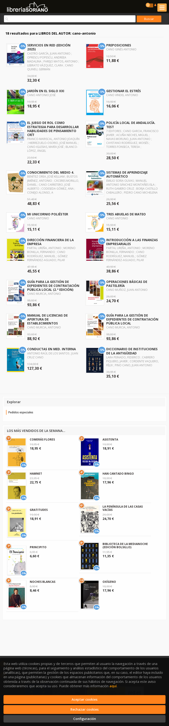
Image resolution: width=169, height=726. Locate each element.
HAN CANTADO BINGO (118, 474)
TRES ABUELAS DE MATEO (126, 214)
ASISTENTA (110, 439)
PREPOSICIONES (118, 45)
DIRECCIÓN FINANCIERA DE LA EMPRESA (50, 242)
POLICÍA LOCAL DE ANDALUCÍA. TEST (130, 124)
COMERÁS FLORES (42, 439)
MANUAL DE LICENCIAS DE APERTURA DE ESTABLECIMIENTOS (47, 319)
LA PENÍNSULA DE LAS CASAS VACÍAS (123, 508)
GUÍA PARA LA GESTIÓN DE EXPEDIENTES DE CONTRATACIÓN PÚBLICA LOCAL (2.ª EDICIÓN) (53, 285)
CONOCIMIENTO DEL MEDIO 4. (50, 172)
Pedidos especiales (20, 412)
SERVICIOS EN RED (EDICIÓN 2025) (48, 47)
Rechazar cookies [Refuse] (84, 709)
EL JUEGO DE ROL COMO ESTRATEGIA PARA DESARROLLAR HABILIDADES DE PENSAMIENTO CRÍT (53, 128)
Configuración (84, 718)
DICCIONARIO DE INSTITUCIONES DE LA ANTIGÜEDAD (132, 351)
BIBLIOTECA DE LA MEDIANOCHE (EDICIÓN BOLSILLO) (125, 545)
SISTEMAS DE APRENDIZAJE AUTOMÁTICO (127, 174)
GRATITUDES (39, 510)
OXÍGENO (109, 582)
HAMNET (36, 474)
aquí (113, 686)
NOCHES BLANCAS (42, 582)
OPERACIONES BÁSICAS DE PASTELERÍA (126, 283)
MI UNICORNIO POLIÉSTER (47, 214)
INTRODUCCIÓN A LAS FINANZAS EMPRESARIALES (132, 242)
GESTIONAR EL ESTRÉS (123, 91)
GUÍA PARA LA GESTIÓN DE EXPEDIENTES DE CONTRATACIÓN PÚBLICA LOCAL (132, 319)
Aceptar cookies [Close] (84, 699)
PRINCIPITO (38, 547)
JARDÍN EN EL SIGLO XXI (45, 91)
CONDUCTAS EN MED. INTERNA (51, 349)
